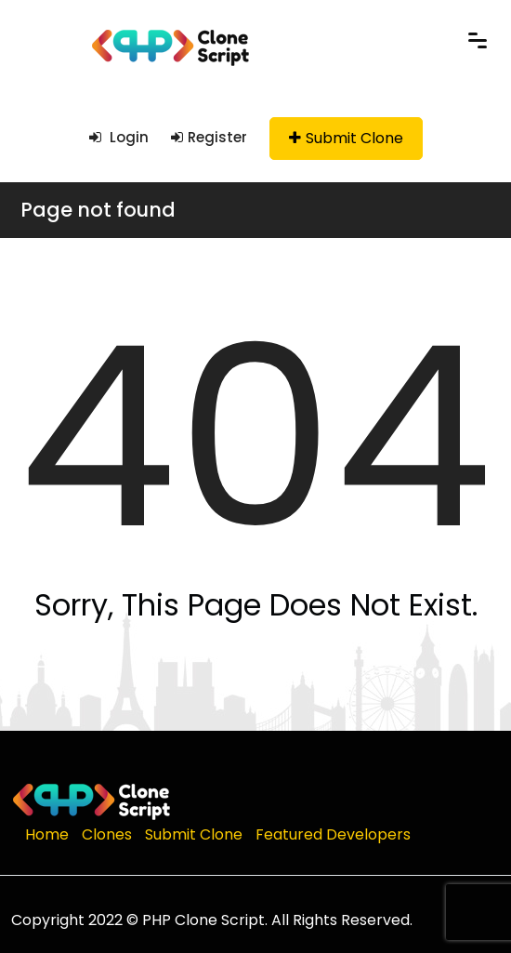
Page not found (98, 209)
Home (47, 834)
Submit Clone (346, 138)
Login (119, 137)
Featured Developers (333, 834)
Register (209, 137)
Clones (107, 834)
